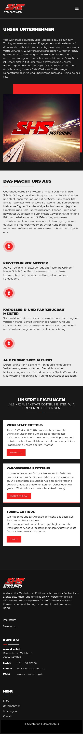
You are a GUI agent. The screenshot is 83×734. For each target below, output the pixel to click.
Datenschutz (10, 626)
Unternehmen (12, 705)
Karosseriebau (19, 496)
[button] (77, 8)
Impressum (9, 619)
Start (6, 700)
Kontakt (8, 716)
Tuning (14, 539)
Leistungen (10, 711)
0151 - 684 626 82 (27, 663)
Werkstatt (16, 452)
